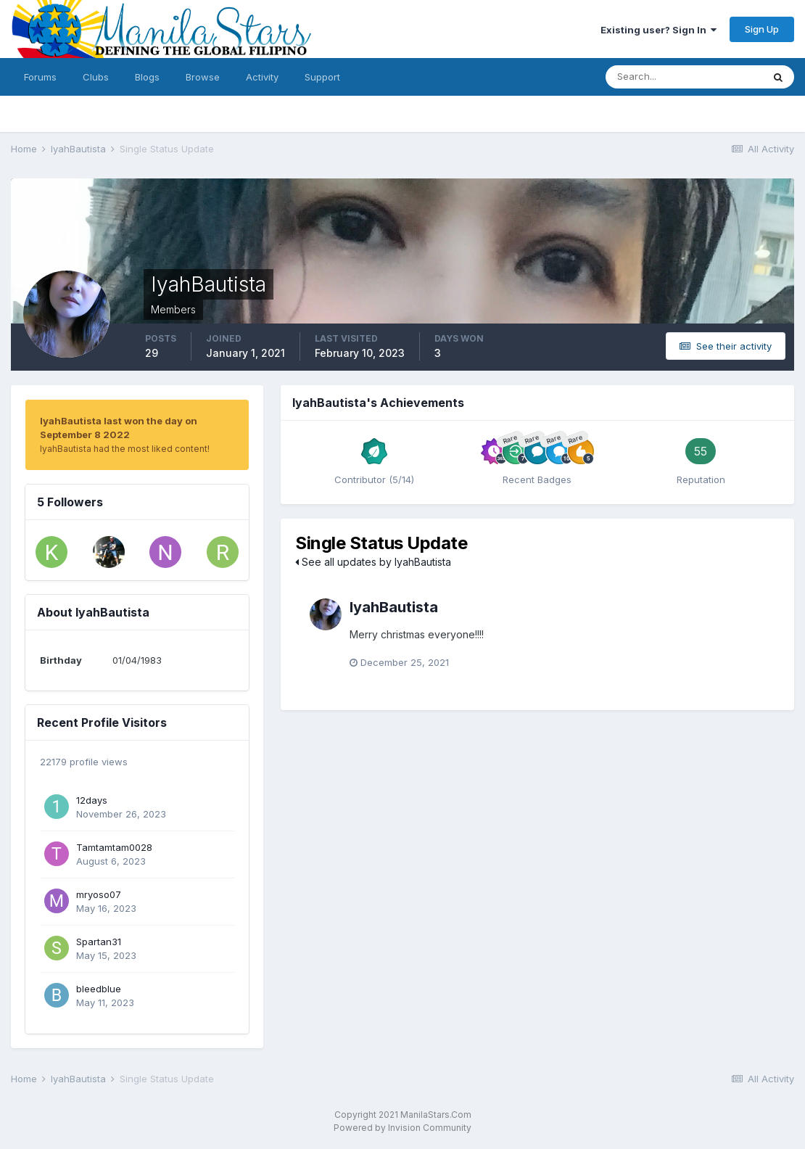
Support (322, 77)
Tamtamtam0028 (114, 847)
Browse (203, 77)
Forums (40, 77)
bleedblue (98, 988)
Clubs (96, 77)
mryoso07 (98, 894)
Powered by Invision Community (402, 1127)
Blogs (147, 77)
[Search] (684, 76)
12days (91, 800)
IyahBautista (394, 607)
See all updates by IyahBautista (373, 562)
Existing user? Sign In (658, 30)
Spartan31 (98, 941)
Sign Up (762, 29)
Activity (262, 77)
